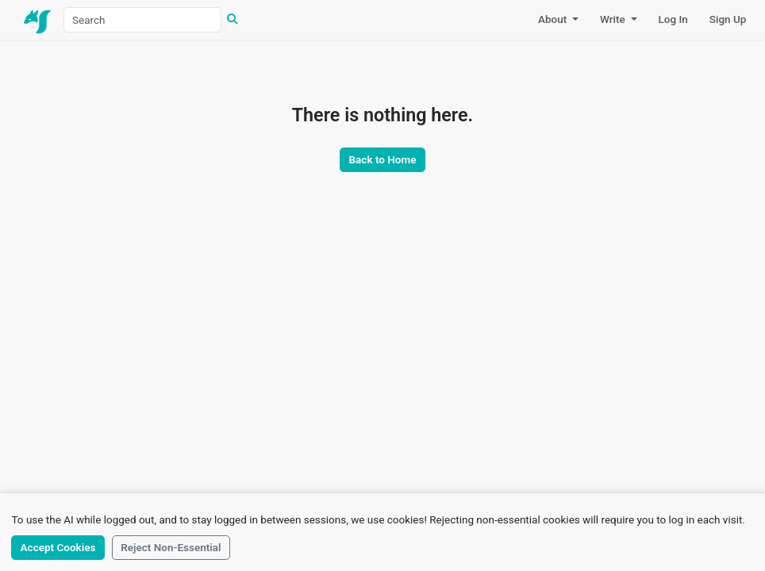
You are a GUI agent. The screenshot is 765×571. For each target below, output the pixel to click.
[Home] (38, 19)
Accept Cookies (58, 547)
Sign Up (728, 19)
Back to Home (383, 159)
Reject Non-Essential (171, 547)
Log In (673, 19)
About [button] (554, 19)
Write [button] (614, 19)
